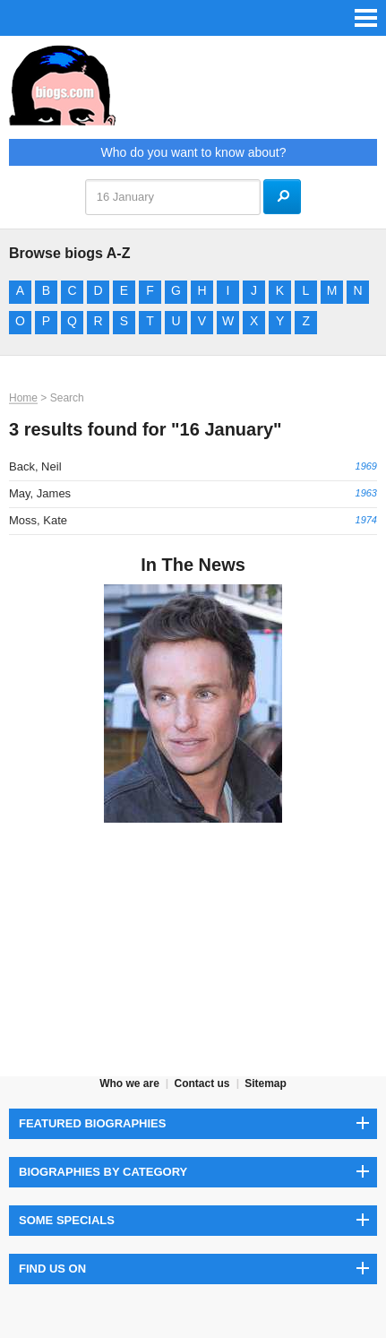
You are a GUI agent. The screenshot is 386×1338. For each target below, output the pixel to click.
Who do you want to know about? (193, 152)
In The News (193, 564)
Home (23, 398)
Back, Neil (35, 466)
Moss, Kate (38, 520)
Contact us (201, 1083)
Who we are (129, 1083)
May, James (40, 493)
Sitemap (265, 1083)
